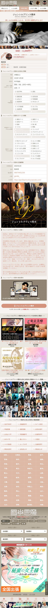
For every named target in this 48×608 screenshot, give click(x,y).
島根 (5, 491)
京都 (29, 482)
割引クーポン (31, 5)
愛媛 (29, 496)
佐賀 (17, 500)
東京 (17, 468)
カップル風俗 (43, 8)
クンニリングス (23, 521)
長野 (5, 477)
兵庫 (5, 486)
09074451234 (19, 173)
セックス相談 (16, 523)
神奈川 (29, 468)
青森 (29, 455)
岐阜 (17, 477)
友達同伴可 (38, 434)
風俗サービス (5, 521)
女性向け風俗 (24, 8)
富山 (5, 473)
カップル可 (23, 444)
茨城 (5, 464)
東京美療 (35, 344)
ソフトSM (32, 521)
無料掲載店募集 (17, 594)
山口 (41, 491)
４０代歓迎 (7, 444)
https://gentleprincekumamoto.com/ (27, 180)
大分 (5, 505)
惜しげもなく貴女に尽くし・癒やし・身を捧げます (12, 342)
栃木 (17, 464)
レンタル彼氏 (14, 8)
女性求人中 (23, 449)
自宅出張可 (38, 429)
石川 (17, 473)
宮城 (5, 459)
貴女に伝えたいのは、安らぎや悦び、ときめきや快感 (35, 342)
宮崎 (17, 505)
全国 (5, 455)
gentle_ (17, 176)
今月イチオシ (44, 5)
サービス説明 (10, 129)
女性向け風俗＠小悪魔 (11, 10)
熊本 (41, 500)
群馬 (29, 464)
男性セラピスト (4, 8)
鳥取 (41, 486)
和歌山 (29, 486)
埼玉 (41, 464)
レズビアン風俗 (33, 8)
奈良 (17, 486)
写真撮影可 (23, 434)
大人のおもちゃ (41, 521)
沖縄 (41, 505)
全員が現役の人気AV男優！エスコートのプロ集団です (12, 371)
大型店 (37, 439)
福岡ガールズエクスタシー (35, 373)
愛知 (41, 477)
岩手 (41, 455)
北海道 (17, 455)
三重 (5, 482)
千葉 (5, 468)
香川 (17, 496)
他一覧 (23, 523)
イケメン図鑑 (38, 5)
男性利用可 (7, 449)
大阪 (41, 482)
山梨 (41, 473)
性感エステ (14, 521)
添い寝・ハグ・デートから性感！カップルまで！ (35, 371)
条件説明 (11, 102)
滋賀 (17, 482)
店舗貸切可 (23, 424)
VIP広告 (25, 594)
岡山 (17, 491)
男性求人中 (38, 449)
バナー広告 (32, 594)
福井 (29, 473)
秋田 (17, 459)
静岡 (29, 477)
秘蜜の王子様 (12, 344)
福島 (41, 459)
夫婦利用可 (38, 444)
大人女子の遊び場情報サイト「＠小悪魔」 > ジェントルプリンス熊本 (21, 298)
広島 (29, 491)
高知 (41, 496)
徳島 (5, 496)
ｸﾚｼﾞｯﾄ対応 (39, 424)
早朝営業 (7, 429)
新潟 (41, 468)
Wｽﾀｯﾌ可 (7, 439)
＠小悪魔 (3, 10)
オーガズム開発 (6, 523)
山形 (29, 459)
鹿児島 (29, 505)
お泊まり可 (7, 434)
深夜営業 (22, 429)
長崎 (29, 500)
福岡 (5, 500)
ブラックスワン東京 (12, 373)
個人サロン (23, 439)
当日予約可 (7, 424)
